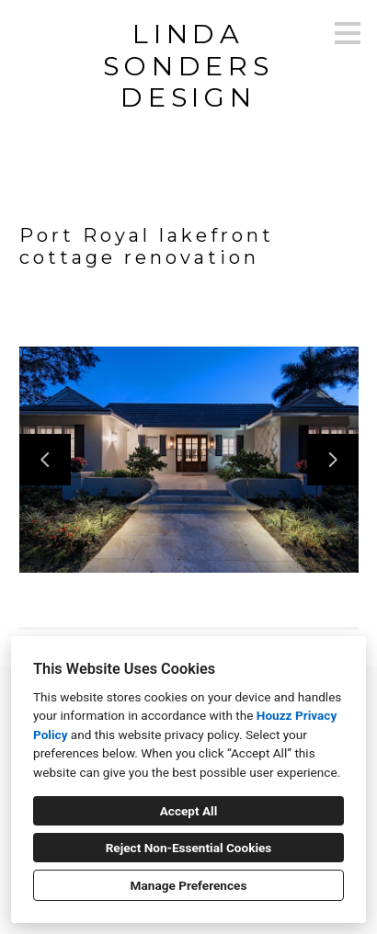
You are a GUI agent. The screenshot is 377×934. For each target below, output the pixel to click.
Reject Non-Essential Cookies (189, 847)
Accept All (189, 810)
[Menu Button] (347, 33)
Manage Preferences (189, 885)
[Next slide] (333, 459)
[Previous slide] (45, 459)
